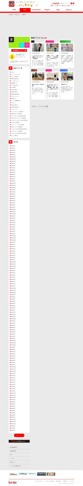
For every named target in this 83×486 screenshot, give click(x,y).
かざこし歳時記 (14, 135)
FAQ (11, 454)
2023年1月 (13, 233)
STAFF (58, 10)
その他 (12, 72)
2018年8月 (13, 349)
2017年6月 (13, 379)
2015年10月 (13, 423)
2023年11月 (13, 211)
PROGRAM (47, 10)
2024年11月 (13, 185)
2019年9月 (13, 320)
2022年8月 (13, 244)
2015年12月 (13, 419)
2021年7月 (13, 272)
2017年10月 (13, 371)
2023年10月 (13, 213)
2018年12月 (13, 340)
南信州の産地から (14, 104)
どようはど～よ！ (20, 54)
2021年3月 (13, 281)
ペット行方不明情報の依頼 (15, 465)
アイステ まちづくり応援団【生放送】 (18, 115)
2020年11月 (13, 290)
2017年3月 (13, 386)
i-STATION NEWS (36, 10)
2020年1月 (13, 312)
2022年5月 (13, 250)
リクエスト (60, 5)
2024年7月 (13, 194)
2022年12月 (13, 235)
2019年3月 (13, 334)
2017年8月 (13, 375)
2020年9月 (13, 294)
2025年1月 (13, 180)
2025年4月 (13, 174)
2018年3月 (13, 360)
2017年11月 (13, 369)
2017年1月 (13, 390)
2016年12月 (13, 393)
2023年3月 (13, 229)
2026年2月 (13, 152)
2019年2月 (13, 336)
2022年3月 (13, 255)
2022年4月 (13, 253)
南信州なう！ (13, 98)
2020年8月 (13, 296)
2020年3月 (13, 307)
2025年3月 (13, 176)
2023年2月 (13, 231)
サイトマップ (71, 5)
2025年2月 (13, 178)
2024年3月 (13, 202)
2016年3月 (13, 412)
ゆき (24, 56)
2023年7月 (13, 220)
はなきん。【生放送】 (15, 122)
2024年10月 (13, 187)
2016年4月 (13, 410)
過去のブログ (19, 435)
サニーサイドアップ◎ (15, 74)
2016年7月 (13, 404)
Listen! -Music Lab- (15, 78)
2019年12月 (13, 314)
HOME (14, 10)
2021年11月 (13, 264)
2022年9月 (13, 242)
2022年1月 (13, 259)
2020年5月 (13, 303)
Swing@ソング (14, 83)
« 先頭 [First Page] (33, 106)
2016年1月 (13, 417)
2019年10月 (13, 318)
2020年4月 (13, 305)
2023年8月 (13, 218)
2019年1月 (13, 338)
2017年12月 (13, 366)
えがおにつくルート (15, 96)
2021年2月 (13, 283)
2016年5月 (13, 408)
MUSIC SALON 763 (15, 107)
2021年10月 (13, 266)
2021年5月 (13, 277)
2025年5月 (13, 172)
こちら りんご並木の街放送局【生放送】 (19, 128)
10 (44, 106)
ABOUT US (69, 10)
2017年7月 (13, 377)
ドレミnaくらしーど (15, 80)
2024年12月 (13, 183)
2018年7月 (13, 351)
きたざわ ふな (20, 56)
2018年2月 (13, 362)
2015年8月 (13, 428)
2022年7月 (13, 246)
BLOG (25, 10)
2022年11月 (13, 237)
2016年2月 (13, 415)
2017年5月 (13, 382)
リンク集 (12, 458)
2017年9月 (13, 373)
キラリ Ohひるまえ (15, 85)
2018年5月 (13, 355)
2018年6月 (13, 353)
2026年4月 (13, 148)
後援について (12, 462)
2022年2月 (13, 257)
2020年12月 (13, 288)
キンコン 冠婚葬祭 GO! (15, 100)
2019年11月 (13, 316)
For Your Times (14, 89)
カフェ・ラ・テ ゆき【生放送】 (17, 124)
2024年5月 (13, 198)
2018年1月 (13, 364)
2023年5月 (13, 224)
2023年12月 (13, 209)
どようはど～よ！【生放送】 (17, 131)
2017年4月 (13, 384)
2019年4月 (13, 331)
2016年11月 (13, 395)
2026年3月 (13, 150)
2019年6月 (13, 327)
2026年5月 (13, 145)
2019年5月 (13, 329)
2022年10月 (13, 240)
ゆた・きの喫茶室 (14, 76)
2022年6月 (13, 248)
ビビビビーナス (14, 109)
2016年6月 (13, 406)
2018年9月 (13, 347)
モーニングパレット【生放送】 (17, 111)
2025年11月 (13, 159)
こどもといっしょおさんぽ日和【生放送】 (19, 120)
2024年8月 (13, 191)
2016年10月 (13, 397)
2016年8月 (13, 401)
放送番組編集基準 (13, 447)
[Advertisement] (41, 26)
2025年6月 (13, 170)
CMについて (54, 5)
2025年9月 (13, 163)
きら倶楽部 (13, 87)
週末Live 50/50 (14, 91)
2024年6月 (13, 196)
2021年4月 (13, 279)
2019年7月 (13, 325)
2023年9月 (13, 215)
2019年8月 (13, 323)
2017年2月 (13, 388)
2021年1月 (13, 285)
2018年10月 (13, 344)
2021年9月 (13, 268)
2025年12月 (13, 156)
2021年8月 (13, 270)
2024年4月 (13, 200)
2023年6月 (13, 222)
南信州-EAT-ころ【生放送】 (16, 113)
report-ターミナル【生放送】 (16, 126)
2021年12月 (13, 261)
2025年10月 (13, 161)
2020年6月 (13, 301)
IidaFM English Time (15, 94)
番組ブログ (17, 14)
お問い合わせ (65, 5)
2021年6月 (13, 275)
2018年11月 (13, 342)
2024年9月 (13, 189)
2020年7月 (13, 299)
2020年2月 (13, 310)
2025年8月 (13, 165)
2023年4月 (13, 226)
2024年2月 (13, 204)
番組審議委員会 (13, 450)
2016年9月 (13, 399)
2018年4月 (13, 358)
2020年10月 (13, 292)
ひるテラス (13, 102)
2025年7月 (13, 167)
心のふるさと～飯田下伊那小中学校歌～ (19, 133)
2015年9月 (13, 425)
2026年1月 (13, 154)
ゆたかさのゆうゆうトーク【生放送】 (18, 118)
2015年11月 (13, 421)
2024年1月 (13, 207)
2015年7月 (13, 430)
